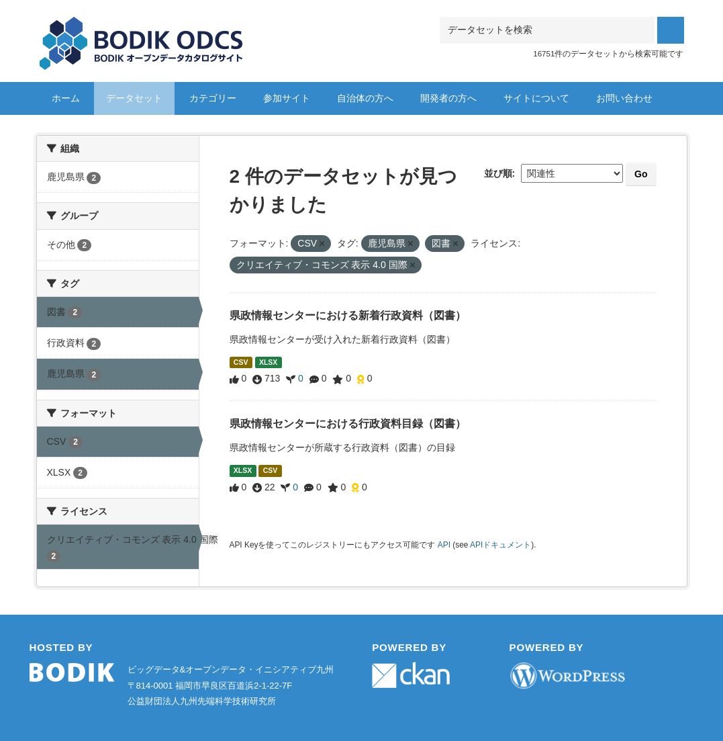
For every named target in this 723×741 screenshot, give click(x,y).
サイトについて (536, 98)
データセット (134, 98)
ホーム (66, 98)
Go (640, 174)
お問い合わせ (624, 98)
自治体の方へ (365, 98)
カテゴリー (212, 98)
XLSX (268, 362)
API (444, 545)
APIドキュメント (500, 545)
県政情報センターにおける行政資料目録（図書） (348, 423)
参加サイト (286, 98)
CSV (241, 362)
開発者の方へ (448, 98)
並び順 (498, 173)
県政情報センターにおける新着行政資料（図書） (348, 315)
